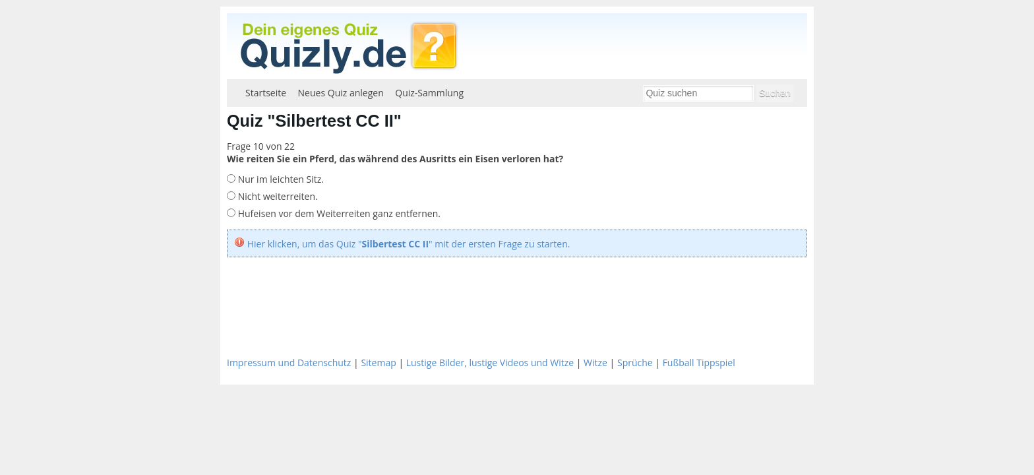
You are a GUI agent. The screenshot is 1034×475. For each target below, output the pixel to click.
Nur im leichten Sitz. (279, 179)
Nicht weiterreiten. (276, 196)
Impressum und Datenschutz (289, 362)
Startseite (265, 92)
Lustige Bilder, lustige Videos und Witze (490, 362)
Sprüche (635, 362)
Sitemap (378, 362)
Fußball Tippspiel (699, 362)
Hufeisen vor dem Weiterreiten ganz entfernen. (338, 213)
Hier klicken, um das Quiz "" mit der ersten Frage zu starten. (408, 244)
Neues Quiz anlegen (341, 92)
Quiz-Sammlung (429, 92)
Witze (595, 362)
